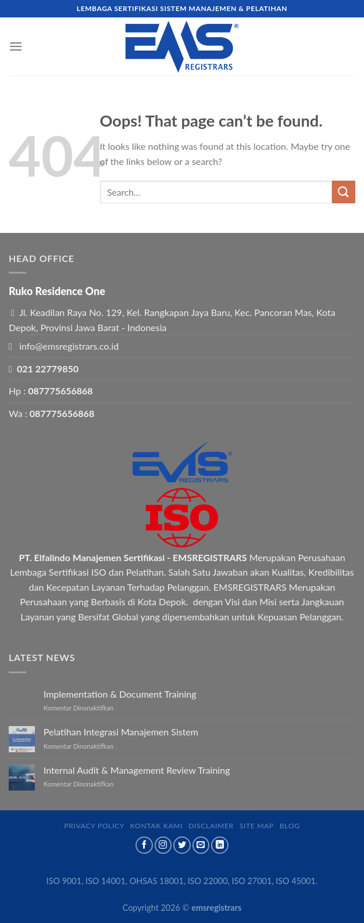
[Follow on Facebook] (144, 845)
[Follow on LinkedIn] (220, 845)
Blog (290, 825)
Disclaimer (211, 825)
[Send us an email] (201, 845)
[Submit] (343, 192)
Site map (257, 825)
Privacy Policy (94, 825)
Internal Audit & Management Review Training (137, 769)
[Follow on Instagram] (163, 845)
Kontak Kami (156, 825)
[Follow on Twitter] (182, 845)
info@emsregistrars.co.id (69, 345)
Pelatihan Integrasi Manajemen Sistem (121, 731)
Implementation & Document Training (120, 693)
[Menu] (16, 46)
